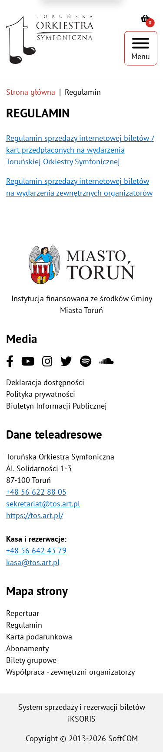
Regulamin (24, 625)
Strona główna (30, 92)
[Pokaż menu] (140, 48)
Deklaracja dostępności (45, 382)
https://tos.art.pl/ (34, 515)
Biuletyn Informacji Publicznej (56, 406)
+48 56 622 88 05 (36, 492)
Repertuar (22, 613)
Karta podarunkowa (39, 637)
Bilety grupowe (31, 660)
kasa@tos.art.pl (33, 562)
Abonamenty (27, 648)
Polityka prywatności (40, 394)
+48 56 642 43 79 (36, 551)
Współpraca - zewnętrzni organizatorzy (70, 672)
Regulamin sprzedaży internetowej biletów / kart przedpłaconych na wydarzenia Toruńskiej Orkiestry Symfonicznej (80, 149)
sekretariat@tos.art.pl (43, 504)
